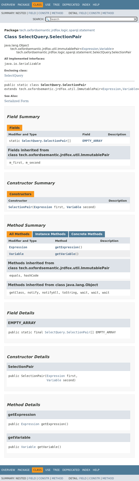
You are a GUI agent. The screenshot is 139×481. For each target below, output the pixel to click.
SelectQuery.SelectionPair (44, 140)
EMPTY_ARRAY (92, 140)
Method (57, 13)
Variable (106, 49)
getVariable (65, 254)
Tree (56, 4)
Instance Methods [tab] (50, 234)
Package (24, 4)
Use (48, 4)
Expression (90, 49)
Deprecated (71, 4)
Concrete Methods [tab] (87, 234)
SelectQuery (13, 75)
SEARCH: (38, 19)
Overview (8, 4)
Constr (43, 13)
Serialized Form (16, 101)
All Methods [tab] (19, 234)
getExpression (67, 247)
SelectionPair (20, 207)
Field (32, 13)
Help (96, 4)
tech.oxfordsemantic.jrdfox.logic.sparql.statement (57, 30)
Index (86, 4)
